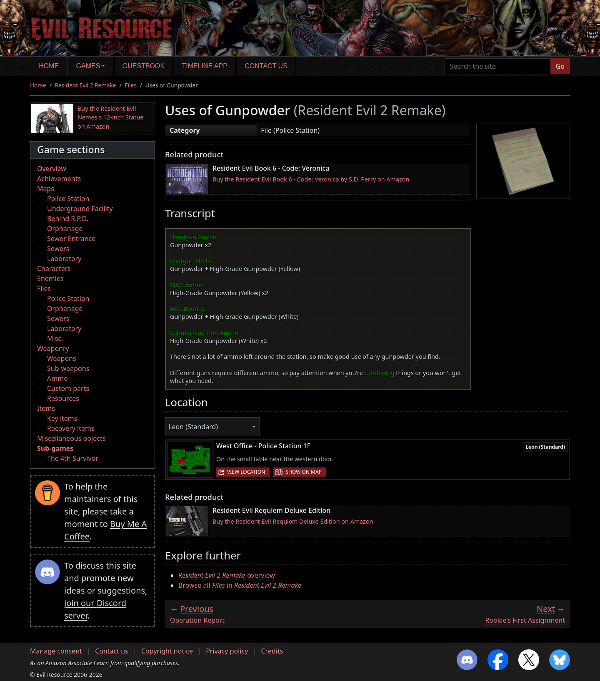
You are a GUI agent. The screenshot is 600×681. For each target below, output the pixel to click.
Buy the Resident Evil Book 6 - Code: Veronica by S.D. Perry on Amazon (310, 179)
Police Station (68, 198)
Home (49, 66)
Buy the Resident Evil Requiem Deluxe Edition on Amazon (292, 521)
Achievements (59, 178)
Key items (62, 418)
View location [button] (246, 471)
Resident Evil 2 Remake (85, 85)
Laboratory (64, 258)
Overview (51, 168)
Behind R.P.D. (67, 218)
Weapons (61, 358)
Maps (45, 188)
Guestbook (143, 66)
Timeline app (205, 66)
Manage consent (56, 651)
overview (226, 575)
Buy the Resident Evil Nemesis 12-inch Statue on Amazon (111, 117)
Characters (54, 268)
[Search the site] (498, 66)
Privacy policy (227, 651)
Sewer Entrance (71, 238)
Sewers (58, 248)
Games (88, 66)
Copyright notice (167, 651)
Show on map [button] (303, 471)
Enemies (50, 278)
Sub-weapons (68, 368)
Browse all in (239, 585)
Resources (63, 398)
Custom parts (68, 388)
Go (560, 66)
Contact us (266, 66)
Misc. (55, 338)
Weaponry (53, 348)
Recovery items (71, 428)
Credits (272, 651)
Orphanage (65, 228)
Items (46, 408)
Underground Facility (80, 208)
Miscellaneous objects (71, 438)
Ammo (57, 378)
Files (131, 85)
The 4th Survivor (72, 458)
